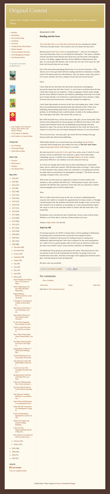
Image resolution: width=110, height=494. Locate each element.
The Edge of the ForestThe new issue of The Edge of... (22, 343)
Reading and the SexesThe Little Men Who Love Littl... (22, 377)
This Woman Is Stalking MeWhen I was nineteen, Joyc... (22, 396)
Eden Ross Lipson (57, 52)
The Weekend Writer (18, 57)
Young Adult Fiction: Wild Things (56, 147)
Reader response (16, 49)
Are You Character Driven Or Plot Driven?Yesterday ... (22, 389)
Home (71, 285)
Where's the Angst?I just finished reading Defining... (21, 423)
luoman (58, 483)
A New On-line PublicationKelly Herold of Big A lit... (22, 430)
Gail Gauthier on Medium (19, 133)
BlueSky (14, 32)
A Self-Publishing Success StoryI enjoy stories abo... (22, 357)
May (15, 270)
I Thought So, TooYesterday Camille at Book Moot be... (22, 303)
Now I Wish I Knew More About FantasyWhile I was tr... (23, 336)
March (16, 277)
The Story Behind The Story (20, 52)
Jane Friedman (16, 146)
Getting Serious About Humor (21, 46)
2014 (14, 218)
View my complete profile (18, 471)
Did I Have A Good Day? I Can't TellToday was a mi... (22, 310)
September (17, 257)
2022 (14, 191)
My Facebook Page (17, 38)
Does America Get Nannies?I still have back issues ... (23, 436)
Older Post (96, 285)
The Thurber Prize (17, 169)
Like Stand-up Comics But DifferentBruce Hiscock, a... (22, 363)
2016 (14, 211)
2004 (14, 452)
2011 (14, 228)
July (15, 264)
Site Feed (14, 43)
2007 (14, 241)
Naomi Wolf (87, 142)
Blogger (72, 483)
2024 (14, 185)
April (16, 273)
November (17, 250)
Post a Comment (48, 280)
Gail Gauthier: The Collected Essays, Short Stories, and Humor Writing (21, 129)
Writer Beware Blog (18, 151)
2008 (14, 238)
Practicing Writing (17, 148)
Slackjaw (14, 166)
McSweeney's (15, 163)
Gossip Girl (58, 152)
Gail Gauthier (17, 467)
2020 (14, 198)
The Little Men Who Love (54, 44)
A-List (65, 152)
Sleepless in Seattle (81, 157)
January (16, 444)
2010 (14, 231)
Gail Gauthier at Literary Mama (21, 136)
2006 (14, 244)
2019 (14, 201)
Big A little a (52, 222)
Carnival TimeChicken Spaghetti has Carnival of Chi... (22, 416)
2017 (14, 208)
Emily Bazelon (76, 44)
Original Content (28, 10)
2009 (14, 234)
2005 (14, 448)
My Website (15, 35)
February (17, 441)
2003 (14, 455)
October (17, 254)
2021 (14, 195)
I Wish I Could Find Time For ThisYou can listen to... (21, 329)
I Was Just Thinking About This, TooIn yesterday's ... (22, 383)
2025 (14, 182)
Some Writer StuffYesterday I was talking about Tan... (22, 402)
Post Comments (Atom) (56, 289)
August (16, 260)
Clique (74, 152)
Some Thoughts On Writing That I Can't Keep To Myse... (22, 281)
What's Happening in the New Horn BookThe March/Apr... (21, 289)
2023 (14, 188)
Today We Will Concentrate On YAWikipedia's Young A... (22, 408)
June (15, 267)
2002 (14, 458)
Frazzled (14, 160)
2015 (14, 215)
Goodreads (15, 41)
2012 (14, 224)
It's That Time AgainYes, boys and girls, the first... (22, 323)
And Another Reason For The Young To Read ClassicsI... (21, 317)
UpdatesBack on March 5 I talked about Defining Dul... (22, 351)
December (17, 247)
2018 (14, 205)
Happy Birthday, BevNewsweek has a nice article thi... (22, 296)
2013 (14, 221)
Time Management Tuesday (20, 55)
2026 (14, 178)
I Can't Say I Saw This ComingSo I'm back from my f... (22, 370)
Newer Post (44, 285)
